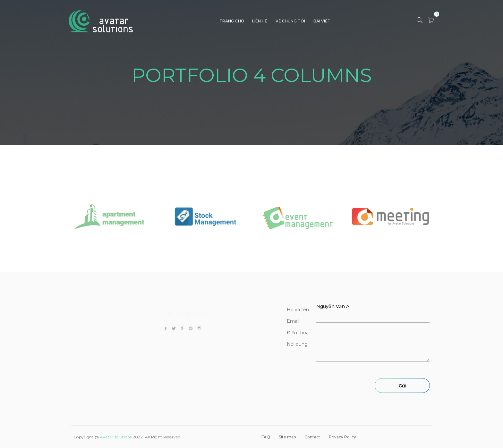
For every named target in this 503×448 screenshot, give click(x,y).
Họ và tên (298, 309)
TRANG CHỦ (231, 21)
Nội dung (297, 344)
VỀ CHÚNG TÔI (290, 21)
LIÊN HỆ (259, 21)
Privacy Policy (342, 437)
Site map (287, 437)
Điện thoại (298, 333)
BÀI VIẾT (321, 21)
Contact (312, 437)
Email (293, 321)
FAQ (265, 437)
